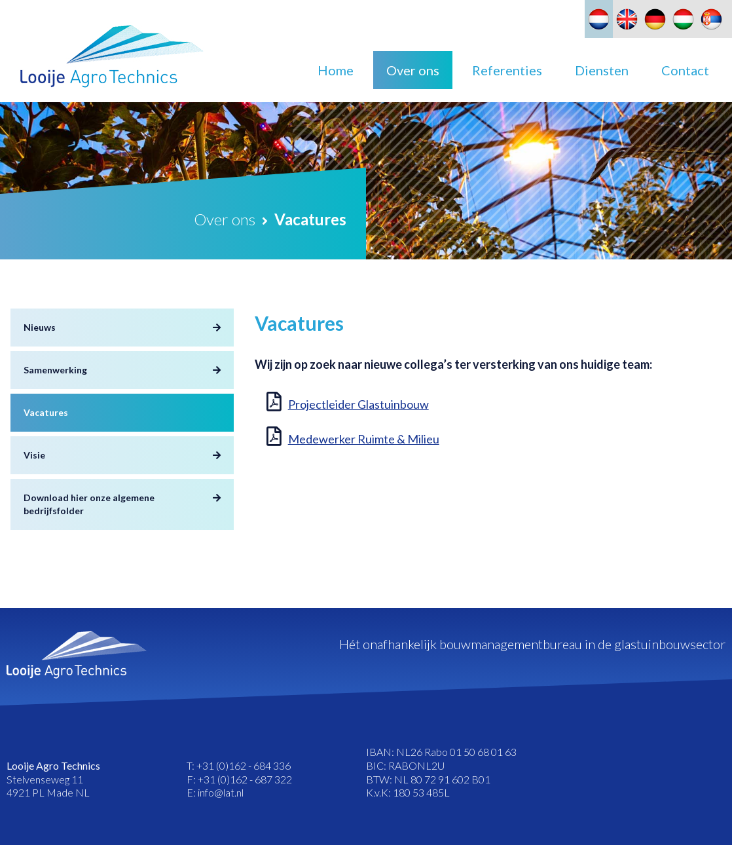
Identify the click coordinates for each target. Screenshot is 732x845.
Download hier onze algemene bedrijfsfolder (89, 504)
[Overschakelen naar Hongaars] (683, 19)
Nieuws (40, 327)
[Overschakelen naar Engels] (627, 19)
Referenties (507, 70)
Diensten (602, 70)
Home (336, 70)
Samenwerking (55, 369)
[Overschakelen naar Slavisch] (711, 19)
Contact (685, 70)
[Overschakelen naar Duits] (655, 19)
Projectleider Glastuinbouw (358, 404)
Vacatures (46, 412)
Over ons (412, 70)
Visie (34, 454)
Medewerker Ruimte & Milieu (363, 439)
